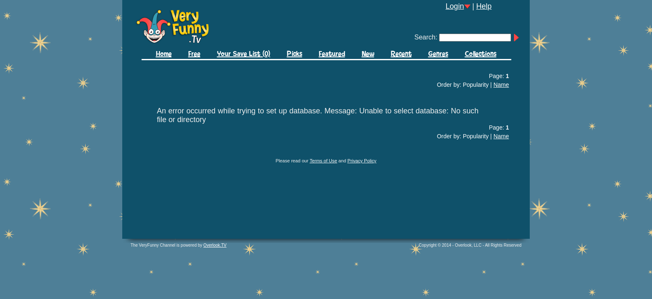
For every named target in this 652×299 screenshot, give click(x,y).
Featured (332, 54)
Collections (480, 54)
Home (164, 54)
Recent (401, 54)
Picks (294, 54)
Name (501, 84)
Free (194, 54)
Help (483, 6)
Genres (438, 54)
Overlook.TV (215, 245)
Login (455, 6)
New (368, 54)
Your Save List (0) (243, 54)
